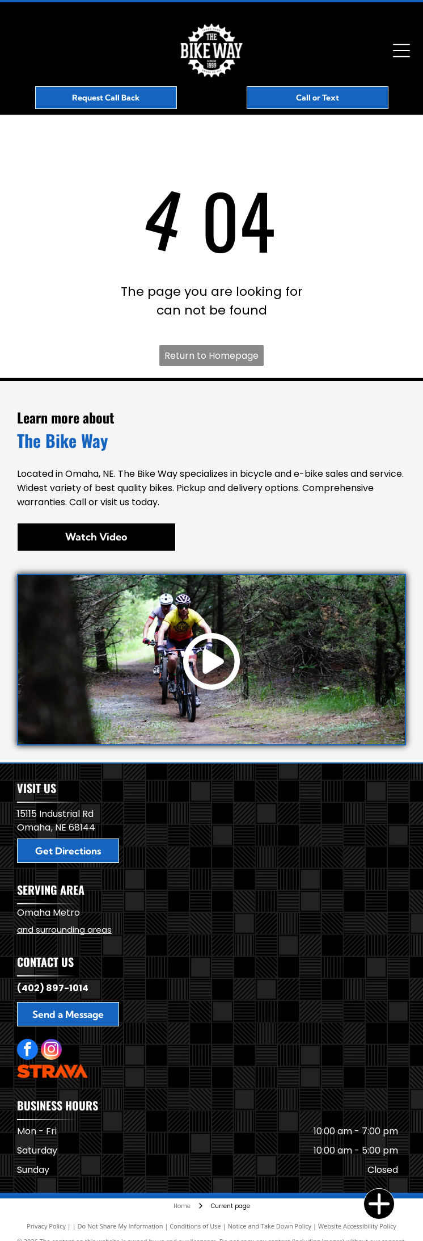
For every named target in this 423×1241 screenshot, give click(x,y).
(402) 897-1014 (52, 988)
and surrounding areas (64, 930)
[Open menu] (401, 50)
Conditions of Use (195, 1226)
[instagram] (51, 1051)
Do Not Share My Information (120, 1226)
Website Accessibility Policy (357, 1226)
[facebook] (27, 1051)
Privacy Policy (46, 1226)
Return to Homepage (211, 355)
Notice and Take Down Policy (270, 1226)
